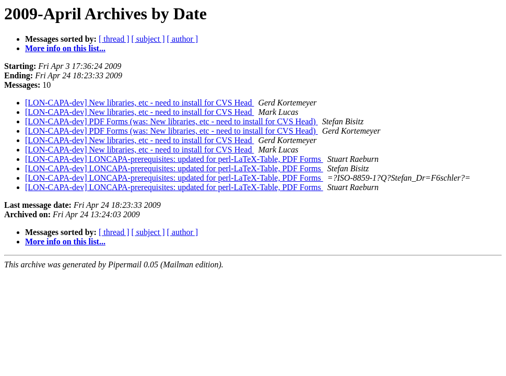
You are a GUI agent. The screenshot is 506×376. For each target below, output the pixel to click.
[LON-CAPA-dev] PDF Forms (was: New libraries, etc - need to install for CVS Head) (171, 121)
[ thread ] (114, 38)
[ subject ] (148, 38)
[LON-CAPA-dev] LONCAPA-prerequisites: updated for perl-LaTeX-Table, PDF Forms (174, 159)
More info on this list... (65, 48)
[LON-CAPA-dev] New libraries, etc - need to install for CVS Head (139, 102)
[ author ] (182, 38)
